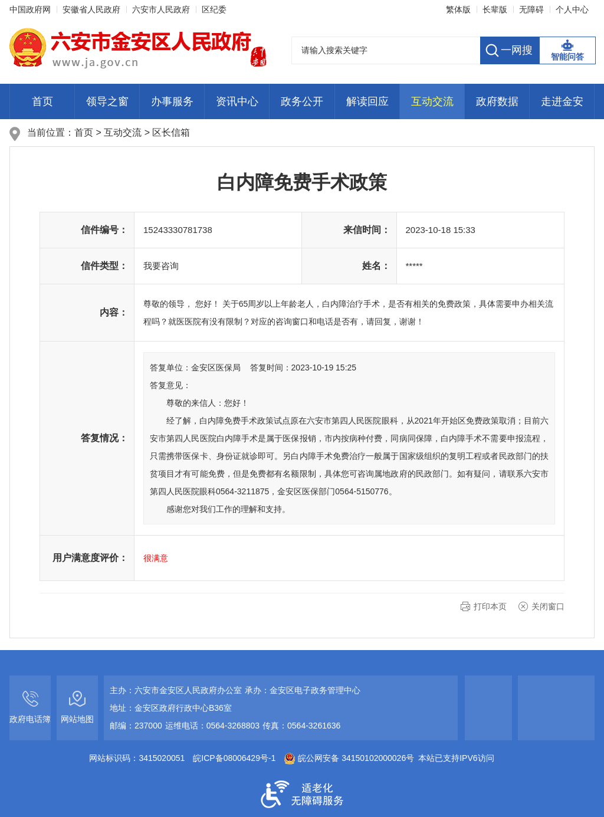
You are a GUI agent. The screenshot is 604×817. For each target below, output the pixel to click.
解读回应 (367, 101)
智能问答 (567, 56)
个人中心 (572, 9)
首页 (42, 101)
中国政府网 (30, 9)
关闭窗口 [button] (547, 606)
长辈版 (494, 9)
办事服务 (172, 101)
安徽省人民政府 (91, 9)
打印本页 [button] (490, 606)
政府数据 (497, 101)
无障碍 (531, 9)
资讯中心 (237, 101)
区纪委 (214, 9)
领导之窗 (107, 101)
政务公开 (302, 101)
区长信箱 (171, 132)
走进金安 (562, 101)
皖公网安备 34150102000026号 (349, 758)
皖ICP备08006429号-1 (234, 758)
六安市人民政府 (161, 9)
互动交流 (432, 101)
